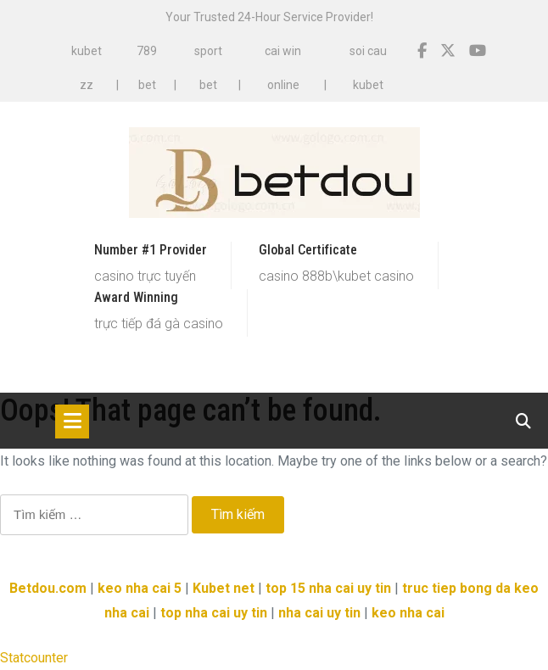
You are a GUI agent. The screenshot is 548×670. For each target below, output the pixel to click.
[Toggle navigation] (72, 421)
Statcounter (34, 658)
